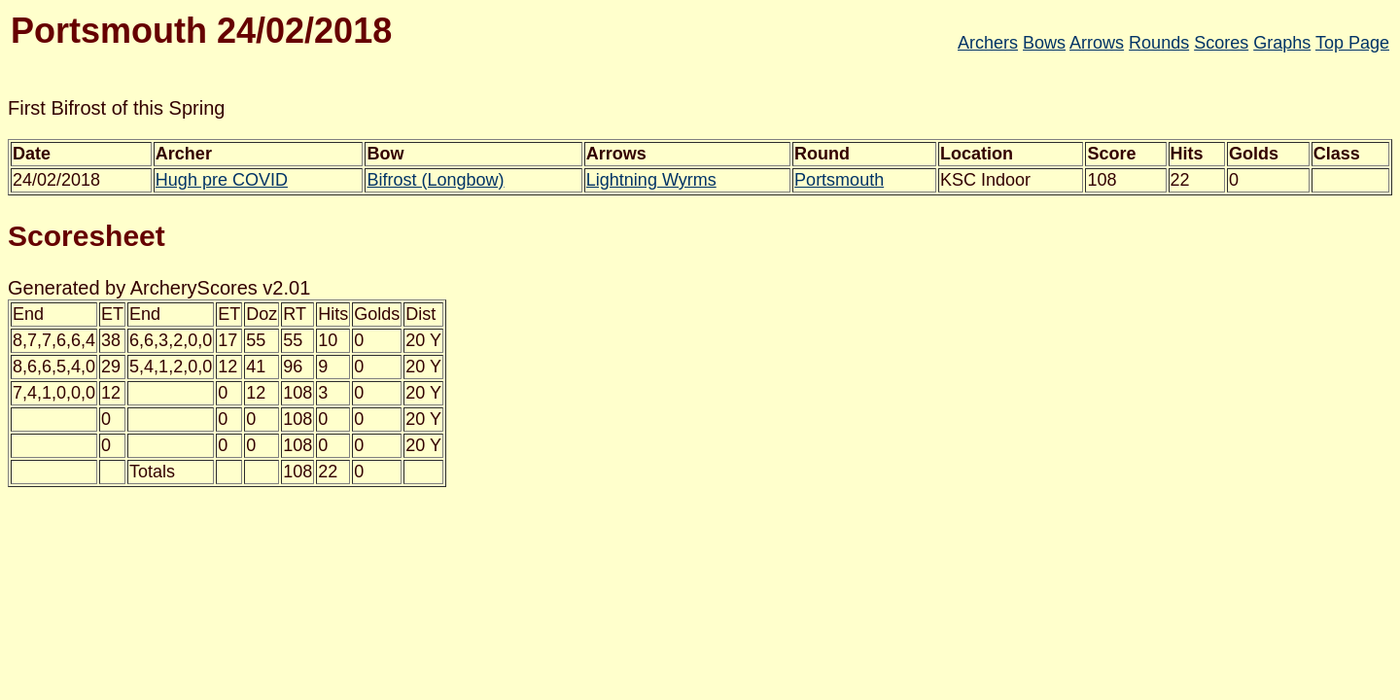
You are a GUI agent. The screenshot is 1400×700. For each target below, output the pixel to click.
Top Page (1352, 42)
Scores (1221, 42)
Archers (988, 42)
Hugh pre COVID (222, 180)
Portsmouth (839, 180)
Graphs (1282, 42)
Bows (1044, 42)
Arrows (1096, 42)
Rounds (1159, 42)
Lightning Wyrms (651, 180)
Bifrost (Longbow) (435, 180)
